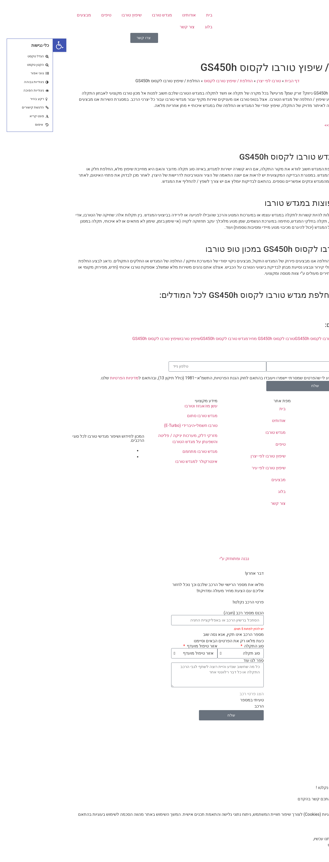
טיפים (53, 15)
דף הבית (239, 80)
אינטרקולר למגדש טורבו (143, 461)
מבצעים (31, 15)
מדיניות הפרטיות (71, 377)
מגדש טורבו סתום (149, 415)
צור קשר (134, 26)
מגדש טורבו (109, 15)
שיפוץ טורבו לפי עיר (216, 467)
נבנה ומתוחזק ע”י (164, 558)
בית (156, 15)
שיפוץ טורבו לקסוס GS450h (103, 338)
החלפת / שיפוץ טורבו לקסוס (175, 80)
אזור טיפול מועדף (148, 646)
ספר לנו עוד (200, 660)
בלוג (155, 26)
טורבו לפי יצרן (216, 80)
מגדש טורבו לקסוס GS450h (171, 338)
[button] (6, 45)
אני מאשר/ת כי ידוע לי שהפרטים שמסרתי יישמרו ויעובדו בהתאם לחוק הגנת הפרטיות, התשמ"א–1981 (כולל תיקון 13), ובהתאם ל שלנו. (177, 377)
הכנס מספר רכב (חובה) (191, 613)
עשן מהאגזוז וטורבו (148, 406)
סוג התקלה (200, 646)
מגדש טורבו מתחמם (147, 451)
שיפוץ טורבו (79, 15)
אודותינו (136, 15)
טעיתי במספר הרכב (199, 703)
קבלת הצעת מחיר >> (290, 125)
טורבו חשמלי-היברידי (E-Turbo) (137, 425)
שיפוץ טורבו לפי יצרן (215, 456)
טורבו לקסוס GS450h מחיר (218, 338)
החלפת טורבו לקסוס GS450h (267, 338)
